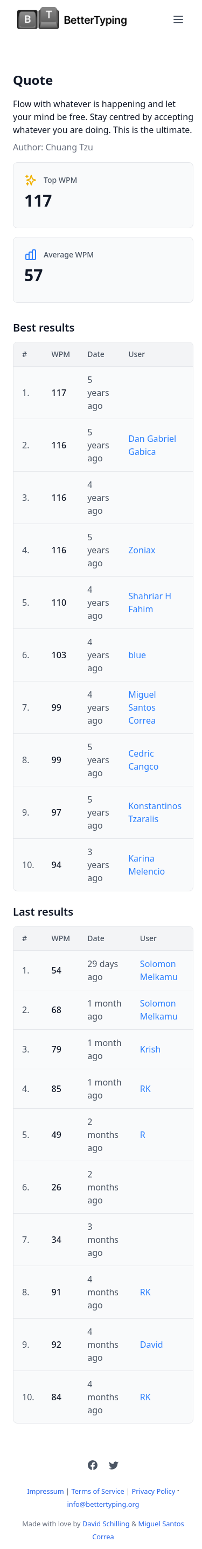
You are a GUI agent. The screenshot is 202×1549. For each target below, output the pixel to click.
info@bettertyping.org (103, 1504)
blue (137, 655)
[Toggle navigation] (178, 19)
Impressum (45, 1491)
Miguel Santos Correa (142, 707)
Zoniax (141, 550)
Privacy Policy (153, 1491)
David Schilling (106, 1523)
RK (145, 1089)
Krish (150, 1049)
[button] (92, 1465)
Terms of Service (97, 1491)
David (151, 1345)
